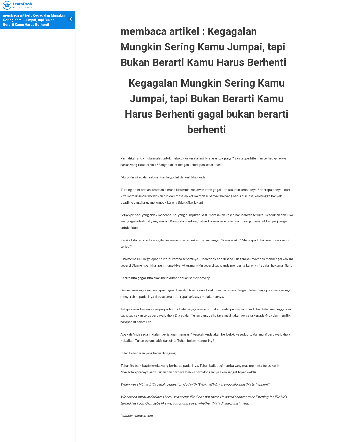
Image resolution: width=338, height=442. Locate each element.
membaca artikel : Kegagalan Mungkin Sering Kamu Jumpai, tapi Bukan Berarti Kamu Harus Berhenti (34, 20)
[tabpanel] (206, 247)
